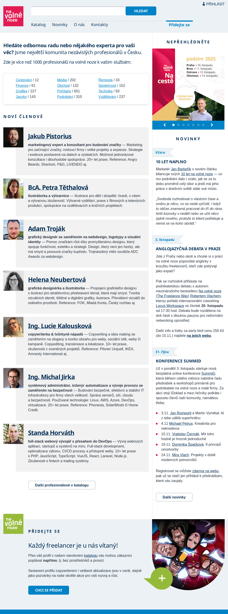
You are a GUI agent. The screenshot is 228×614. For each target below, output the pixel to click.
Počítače (64, 91)
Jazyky (21, 97)
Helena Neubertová (57, 279)
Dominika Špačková (188, 444)
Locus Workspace (170, 306)
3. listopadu (165, 239)
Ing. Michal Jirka (51, 376)
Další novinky (174, 497)
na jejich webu (199, 335)
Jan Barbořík (181, 169)
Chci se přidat (48, 590)
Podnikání (65, 97)
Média (62, 80)
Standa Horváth (51, 432)
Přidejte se (179, 24)
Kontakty (99, 24)
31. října (162, 352)
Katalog (38, 24)
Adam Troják (46, 228)
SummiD (208, 373)
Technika (105, 91)
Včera (160, 152)
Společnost (107, 85)
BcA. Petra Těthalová (58, 187)
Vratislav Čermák (185, 434)
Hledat (141, 10)
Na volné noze (210, 291)
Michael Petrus (181, 423)
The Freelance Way (172, 296)
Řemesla (105, 80)
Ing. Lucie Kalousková (60, 325)
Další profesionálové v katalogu (62, 485)
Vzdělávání (107, 97)
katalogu (91, 555)
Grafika (21, 91)
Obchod (63, 85)
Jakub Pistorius (49, 136)
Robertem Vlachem (205, 296)
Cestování (24, 80)
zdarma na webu (205, 471)
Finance (22, 85)
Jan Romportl (180, 413)
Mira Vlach (180, 455)
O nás (79, 24)
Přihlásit (215, 4)
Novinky (59, 24)
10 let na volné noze (197, 174)
